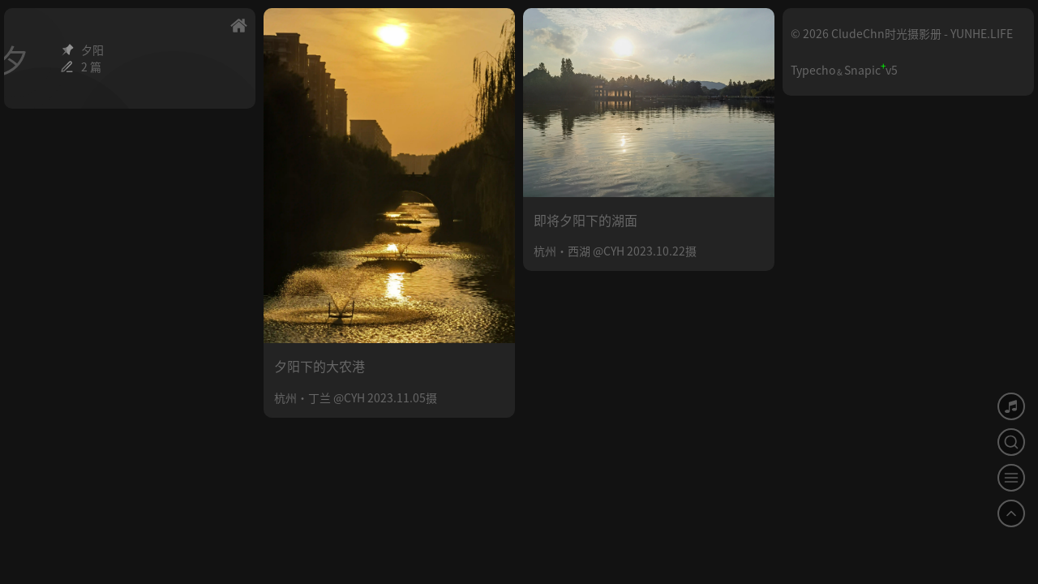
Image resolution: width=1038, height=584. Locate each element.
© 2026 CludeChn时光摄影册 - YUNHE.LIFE (902, 33)
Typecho (813, 70)
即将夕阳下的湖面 (585, 220)
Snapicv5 (871, 70)
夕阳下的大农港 (319, 366)
